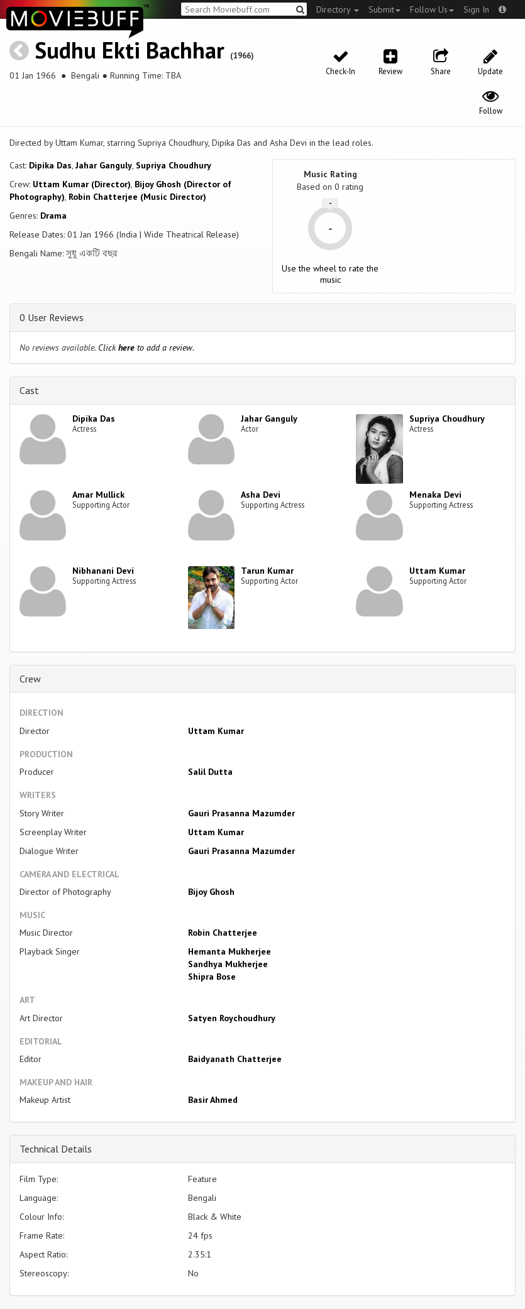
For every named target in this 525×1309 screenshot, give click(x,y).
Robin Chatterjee (222, 932)
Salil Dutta (210, 771)
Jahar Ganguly (103, 165)
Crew (30, 678)
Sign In (476, 9)
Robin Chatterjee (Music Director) (137, 196)
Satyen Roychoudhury (231, 1018)
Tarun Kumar (267, 570)
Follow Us (432, 9)
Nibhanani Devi (103, 570)
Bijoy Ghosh (211, 891)
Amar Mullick (98, 494)
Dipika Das (50, 165)
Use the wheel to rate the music (330, 274)
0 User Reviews (51, 317)
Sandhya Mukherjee (228, 964)
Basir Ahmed (213, 1099)
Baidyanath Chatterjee (235, 1059)
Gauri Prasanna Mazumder (241, 813)
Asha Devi (260, 494)
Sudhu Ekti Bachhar (129, 50)
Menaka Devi (435, 494)
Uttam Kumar (437, 570)
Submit (384, 9)
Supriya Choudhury (173, 165)
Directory (337, 9)
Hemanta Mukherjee (229, 951)
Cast (29, 390)
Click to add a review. (146, 347)
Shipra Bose (212, 976)
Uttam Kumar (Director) (82, 184)
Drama (53, 215)
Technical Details (55, 1148)
